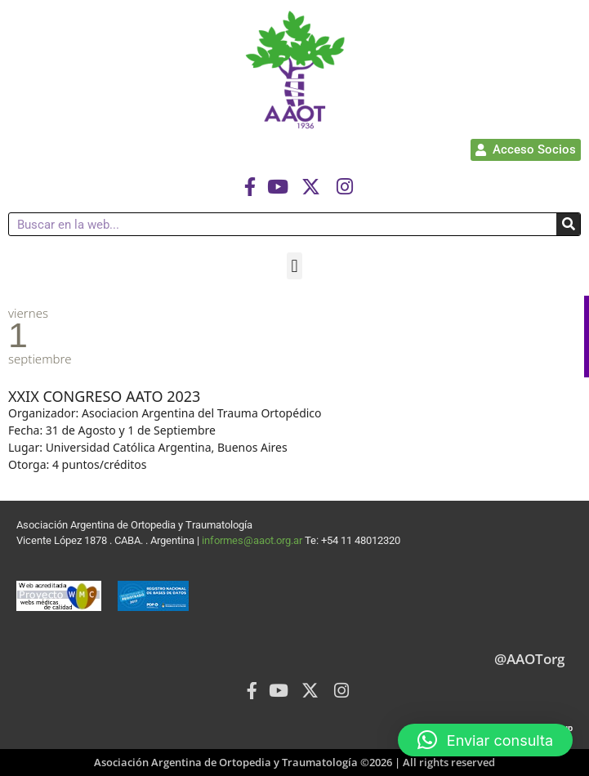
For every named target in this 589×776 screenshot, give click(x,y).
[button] (294, 265)
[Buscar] (568, 224)
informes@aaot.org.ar (253, 540)
